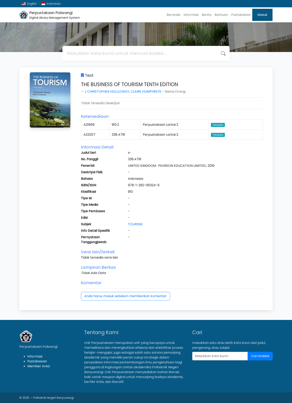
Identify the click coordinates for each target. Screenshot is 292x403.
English (29, 4)
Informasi (191, 14)
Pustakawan (241, 14)
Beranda (173, 14)
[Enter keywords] (220, 356)
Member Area (38, 366)
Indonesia (51, 4)
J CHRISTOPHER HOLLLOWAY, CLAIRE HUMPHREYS (123, 91)
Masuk (262, 14)
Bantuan (221, 14)
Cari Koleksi (260, 356)
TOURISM (135, 224)
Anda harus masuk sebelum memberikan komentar (125, 296)
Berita (206, 14)
